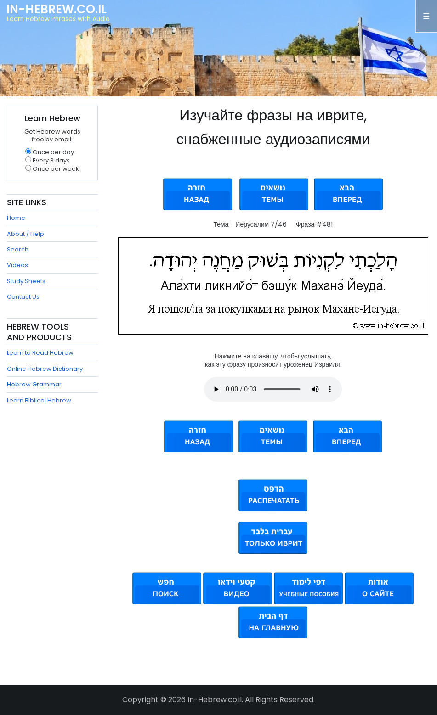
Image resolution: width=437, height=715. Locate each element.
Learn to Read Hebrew (40, 352)
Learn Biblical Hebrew (39, 400)
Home (16, 217)
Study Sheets (26, 281)
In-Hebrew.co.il (56, 9)
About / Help (25, 233)
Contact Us (23, 296)
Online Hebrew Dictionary (45, 368)
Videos (17, 265)
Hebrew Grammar (34, 384)
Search (17, 249)
